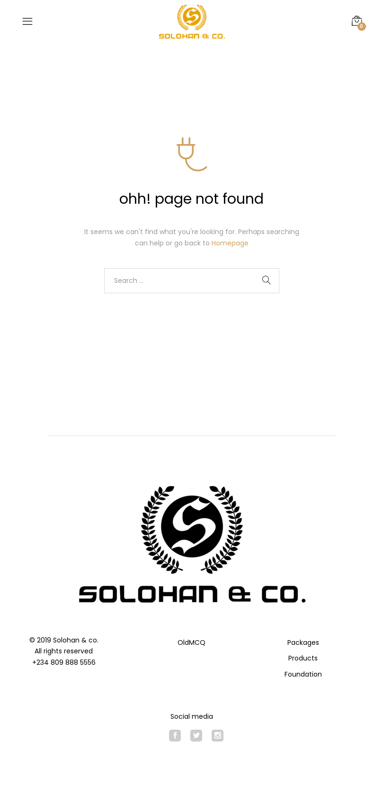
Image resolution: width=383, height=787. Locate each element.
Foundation (303, 674)
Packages (303, 642)
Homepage (230, 243)
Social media (191, 716)
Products (303, 658)
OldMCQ (191, 642)
